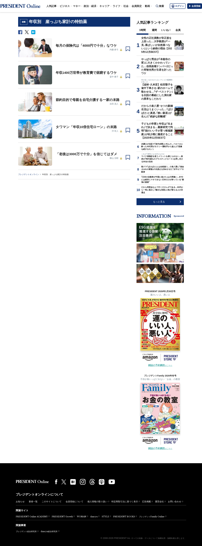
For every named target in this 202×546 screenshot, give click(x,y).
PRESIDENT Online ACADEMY (32, 516)
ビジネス (65, 6)
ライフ (116, 6)
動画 (147, 6)
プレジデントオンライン (28, 174)
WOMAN (81, 516)
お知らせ (20, 501)
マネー (76, 6)
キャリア (104, 6)
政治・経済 (90, 6)
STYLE (105, 516)
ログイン (177, 6)
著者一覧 (33, 501)
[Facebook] (56, 481)
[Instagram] (83, 482)
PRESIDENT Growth (62, 516)
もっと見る (159, 201)
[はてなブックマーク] (73, 482)
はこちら (160, 365)
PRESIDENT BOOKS (124, 516)
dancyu (94, 516)
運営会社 (159, 501)
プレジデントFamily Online (151, 516)
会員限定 (137, 6)
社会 (125, 6)
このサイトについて (52, 501)
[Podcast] (101, 482)
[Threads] (92, 482)
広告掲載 (146, 501)
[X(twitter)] (63, 481)
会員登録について (74, 501)
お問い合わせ (174, 501)
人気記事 (51, 6)
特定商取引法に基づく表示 (124, 501)
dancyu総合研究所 (49, 531)
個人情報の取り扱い (97, 501)
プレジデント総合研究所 (26, 531)
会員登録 (194, 6)
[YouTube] (112, 482)
